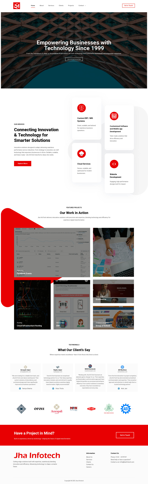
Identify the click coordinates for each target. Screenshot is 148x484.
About (42, 5)
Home (33, 5)
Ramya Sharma (14, 388)
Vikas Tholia (47, 388)
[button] (15, 409)
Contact (82, 6)
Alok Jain (111, 388)
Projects (71, 5)
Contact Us (89, 464)
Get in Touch (128, 5)
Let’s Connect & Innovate (74, 59)
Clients (61, 5)
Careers (88, 467)
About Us (89, 457)
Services (51, 5)
